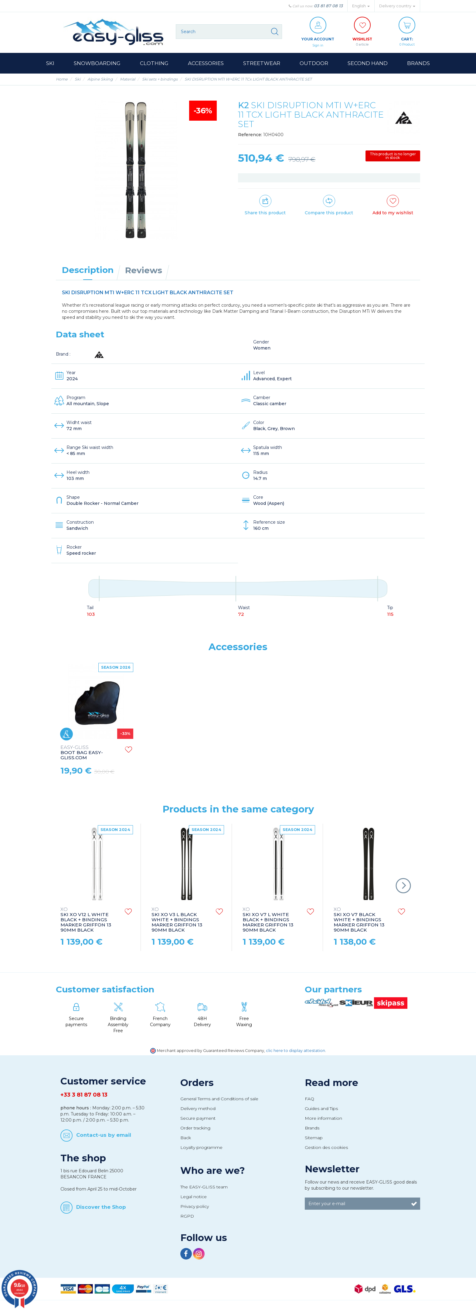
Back (185, 1138)
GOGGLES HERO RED (177, 750)
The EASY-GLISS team (204, 1187)
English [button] (361, 6)
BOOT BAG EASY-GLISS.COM (355, 753)
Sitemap (314, 1138)
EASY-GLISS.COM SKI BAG (268, 752)
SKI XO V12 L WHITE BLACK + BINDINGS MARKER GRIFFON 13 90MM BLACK (85, 920)
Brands (312, 1128)
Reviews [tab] (143, 270)
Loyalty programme (201, 1147)
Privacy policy (194, 1206)
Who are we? (212, 1171)
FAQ (309, 1099)
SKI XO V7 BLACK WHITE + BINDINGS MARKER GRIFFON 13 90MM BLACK (359, 920)
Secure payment (198, 1118)
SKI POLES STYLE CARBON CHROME (83, 752)
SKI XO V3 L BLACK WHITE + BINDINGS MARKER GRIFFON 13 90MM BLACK (176, 920)
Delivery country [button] (397, 6)
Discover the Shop (101, 1207)
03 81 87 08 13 (328, 5)
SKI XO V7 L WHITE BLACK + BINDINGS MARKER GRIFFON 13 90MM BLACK (268, 920)
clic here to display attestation (295, 1051)
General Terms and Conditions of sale (219, 1099)
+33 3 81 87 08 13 (83, 1095)
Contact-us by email (103, 1135)
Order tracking (195, 1128)
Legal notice (193, 1197)
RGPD (187, 1216)
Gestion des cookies (326, 1147)
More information (323, 1118)
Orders (197, 1083)
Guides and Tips (321, 1109)
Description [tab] (88, 270)
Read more (331, 1083)
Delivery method (198, 1109)
